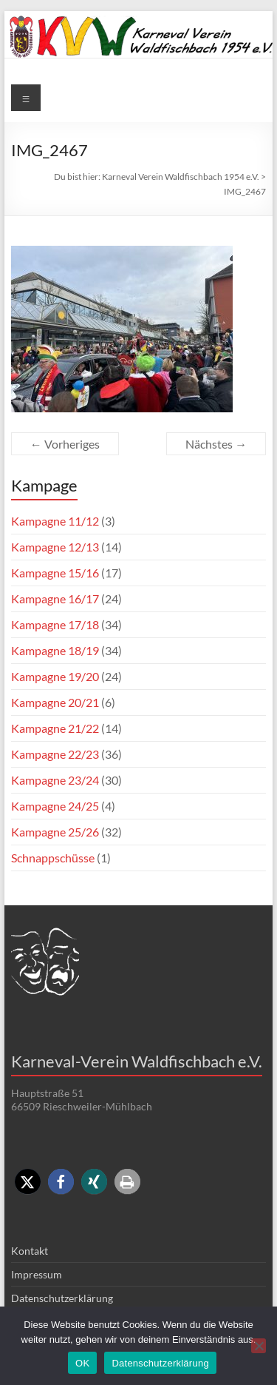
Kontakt (29, 1250)
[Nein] (258, 1345)
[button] (28, 1182)
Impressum (36, 1274)
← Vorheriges (65, 444)
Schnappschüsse (53, 858)
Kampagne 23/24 (55, 780)
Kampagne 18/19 (55, 650)
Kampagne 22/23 (55, 754)
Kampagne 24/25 (55, 806)
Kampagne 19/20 (55, 676)
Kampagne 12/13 (55, 547)
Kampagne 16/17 (55, 598)
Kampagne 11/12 (55, 521)
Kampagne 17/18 (55, 624)
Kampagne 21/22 (55, 728)
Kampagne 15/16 (55, 573)
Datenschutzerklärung (62, 1298)
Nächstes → (216, 444)
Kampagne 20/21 (55, 702)
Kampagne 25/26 (55, 832)
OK (82, 1363)
